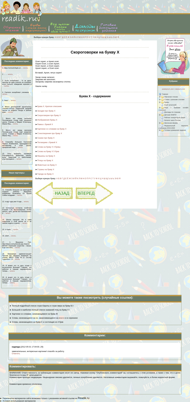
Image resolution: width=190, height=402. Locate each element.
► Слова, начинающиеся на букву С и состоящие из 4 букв (36, 322)
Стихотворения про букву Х (49, 133)
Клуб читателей (170, 105)
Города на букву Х (45, 174)
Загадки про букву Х (46, 111)
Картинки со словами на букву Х (51, 129)
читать (25, 68)
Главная (165, 94)
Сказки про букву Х (46, 138)
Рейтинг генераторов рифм (174, 117)
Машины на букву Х (46, 156)
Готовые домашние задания (175, 130)
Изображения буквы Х (47, 120)
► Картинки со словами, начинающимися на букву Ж (33, 314)
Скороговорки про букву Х (49, 115)
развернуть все (168, 89)
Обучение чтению (171, 97)
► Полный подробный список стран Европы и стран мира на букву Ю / (41, 306)
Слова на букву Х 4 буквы (49, 147)
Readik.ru (83, 398)
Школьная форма (171, 123)
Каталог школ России (172, 120)
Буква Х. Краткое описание (49, 106)
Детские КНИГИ (170, 115)
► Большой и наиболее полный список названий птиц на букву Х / (39, 310)
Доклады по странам (172, 112)
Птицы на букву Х (45, 160)
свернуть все (180, 89)
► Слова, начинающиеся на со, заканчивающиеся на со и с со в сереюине (43, 318)
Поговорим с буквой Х (47, 142)
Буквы (166, 102)
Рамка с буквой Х (45, 124)
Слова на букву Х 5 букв (48, 151)
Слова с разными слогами (174, 99)
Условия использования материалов (18, 401)
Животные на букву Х (47, 165)
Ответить (16, 353)
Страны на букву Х (45, 169)
